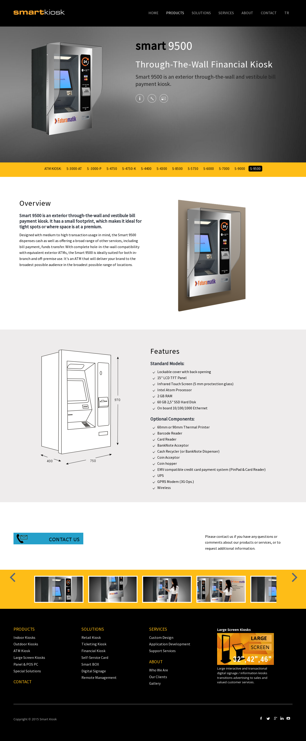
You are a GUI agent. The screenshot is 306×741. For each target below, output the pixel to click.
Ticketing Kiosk (93, 644)
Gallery (155, 683)
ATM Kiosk (21, 650)
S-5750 (193, 168)
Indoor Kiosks (24, 637)
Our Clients (158, 676)
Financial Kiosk (93, 650)
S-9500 (255, 168)
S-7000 (224, 168)
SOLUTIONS (201, 12)
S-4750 (112, 168)
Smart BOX (90, 664)
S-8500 (177, 168)
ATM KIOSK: (52, 168)
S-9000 (240, 168)
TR (286, 12)
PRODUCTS (175, 12)
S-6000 (208, 168)
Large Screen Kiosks (29, 657)
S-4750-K (129, 168)
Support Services (162, 650)
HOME (153, 12)
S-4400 (146, 168)
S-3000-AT (74, 168)
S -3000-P (94, 168)
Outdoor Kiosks (25, 644)
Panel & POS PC (25, 664)
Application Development (169, 644)
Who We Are (158, 670)
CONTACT (269, 12)
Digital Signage (93, 671)
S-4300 (162, 168)
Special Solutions (27, 671)
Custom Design (161, 637)
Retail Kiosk (91, 637)
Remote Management (99, 677)
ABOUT (247, 12)
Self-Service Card (94, 657)
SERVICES (226, 12)
